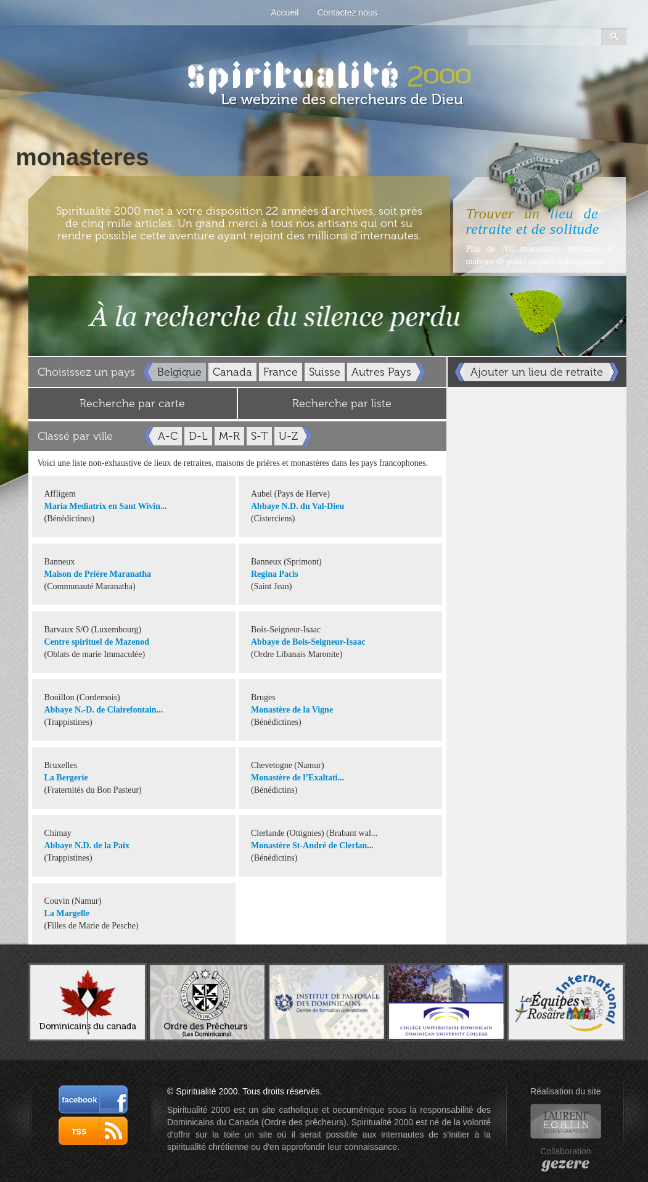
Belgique (179, 372)
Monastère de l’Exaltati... (297, 777)
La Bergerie (66, 777)
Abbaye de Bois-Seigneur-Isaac (308, 642)
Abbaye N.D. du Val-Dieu (297, 506)
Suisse (324, 372)
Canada (232, 372)
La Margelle (66, 913)
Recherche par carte (132, 403)
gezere (565, 1163)
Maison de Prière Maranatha (98, 574)
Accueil (284, 12)
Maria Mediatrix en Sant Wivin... (105, 506)
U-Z (288, 436)
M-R (229, 436)
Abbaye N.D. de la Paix (86, 845)
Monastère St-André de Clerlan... (312, 845)
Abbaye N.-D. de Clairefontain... (103, 709)
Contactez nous (347, 12)
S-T (259, 436)
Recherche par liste (342, 403)
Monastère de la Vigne (292, 709)
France (280, 372)
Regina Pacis (274, 574)
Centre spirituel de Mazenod (96, 642)
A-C (168, 436)
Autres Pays (381, 372)
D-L (198, 436)
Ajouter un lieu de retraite (536, 372)
